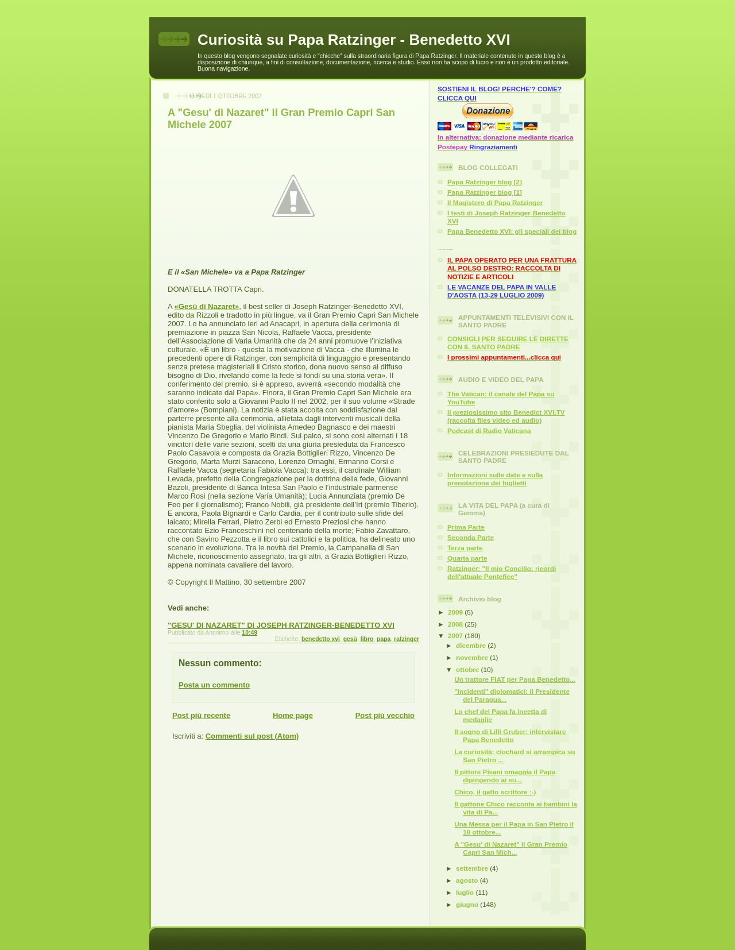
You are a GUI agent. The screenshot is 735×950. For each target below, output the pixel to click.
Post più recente (201, 715)
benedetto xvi (320, 639)
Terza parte (465, 547)
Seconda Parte (470, 537)
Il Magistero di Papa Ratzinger (495, 202)
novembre (473, 657)
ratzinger (406, 639)
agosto (468, 880)
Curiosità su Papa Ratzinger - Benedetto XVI (354, 39)
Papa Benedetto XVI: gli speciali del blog (512, 231)
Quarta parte (467, 558)
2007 (456, 635)
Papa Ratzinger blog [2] (484, 182)
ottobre (468, 669)
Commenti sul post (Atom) (252, 736)
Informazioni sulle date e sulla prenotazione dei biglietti (495, 478)
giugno (468, 904)
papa (383, 639)
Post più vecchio (385, 715)
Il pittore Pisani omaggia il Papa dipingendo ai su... (504, 775)
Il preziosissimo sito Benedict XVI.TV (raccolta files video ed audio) (506, 416)
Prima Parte (466, 527)
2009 (456, 612)
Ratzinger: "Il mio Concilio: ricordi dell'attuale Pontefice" (501, 572)
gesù (350, 639)
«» (207, 306)
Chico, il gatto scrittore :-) (495, 791)
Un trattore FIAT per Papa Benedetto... (514, 679)
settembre (473, 868)
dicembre (472, 645)
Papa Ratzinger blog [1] (484, 192)
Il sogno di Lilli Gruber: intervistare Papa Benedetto (510, 735)
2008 (456, 624)
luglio (465, 892)
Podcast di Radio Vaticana (489, 430)
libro (367, 639)
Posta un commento (214, 685)
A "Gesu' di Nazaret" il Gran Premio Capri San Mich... (510, 848)
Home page (293, 715)
